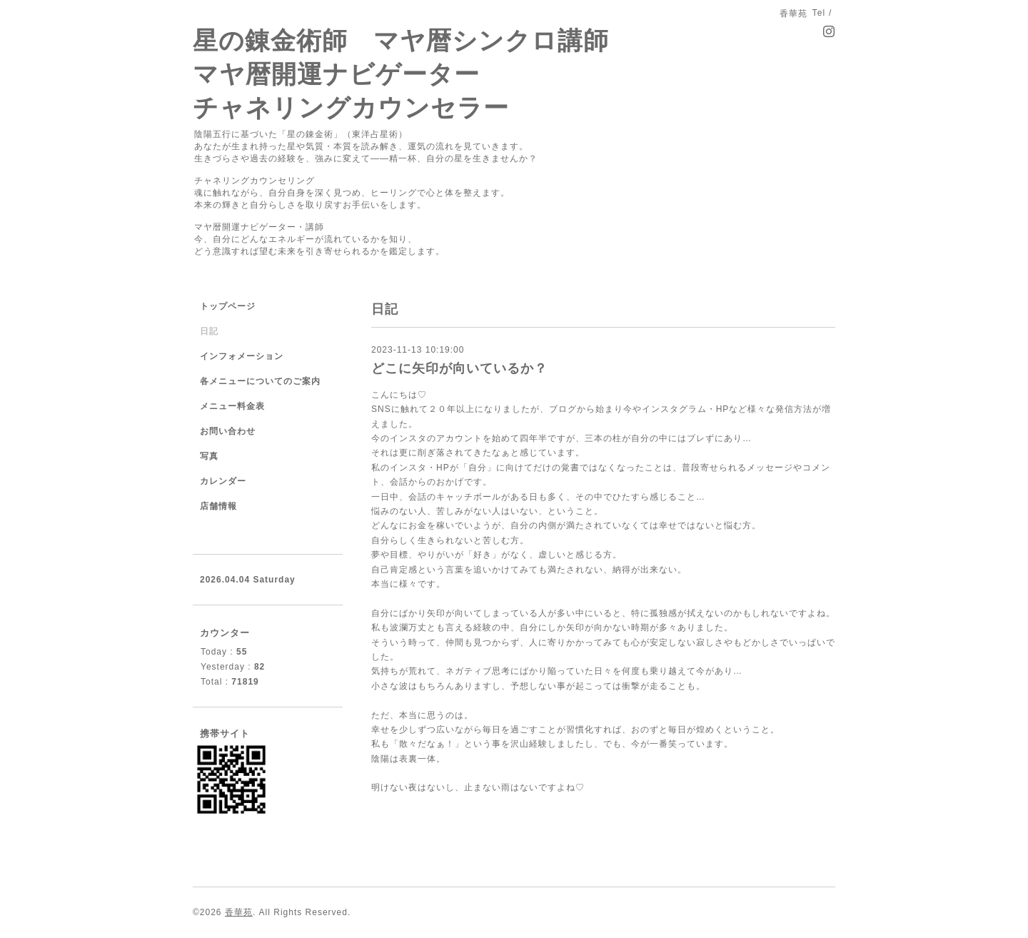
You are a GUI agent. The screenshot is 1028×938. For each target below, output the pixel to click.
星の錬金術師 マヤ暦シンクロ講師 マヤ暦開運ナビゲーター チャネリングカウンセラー (401, 73)
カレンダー (223, 481)
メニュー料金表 (232, 406)
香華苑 (239, 912)
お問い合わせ (228, 431)
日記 (209, 331)
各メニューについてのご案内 (260, 381)
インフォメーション (241, 356)
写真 (209, 456)
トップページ (228, 306)
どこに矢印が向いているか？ (459, 368)
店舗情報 (218, 506)
